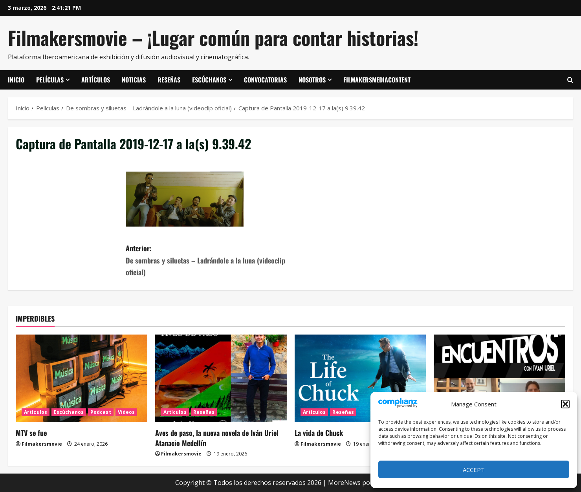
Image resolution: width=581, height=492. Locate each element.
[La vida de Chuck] (360, 378)
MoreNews (344, 482)
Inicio (16, 79)
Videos (126, 412)
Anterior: (208, 260)
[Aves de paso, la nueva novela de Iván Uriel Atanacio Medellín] (221, 378)
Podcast (100, 412)
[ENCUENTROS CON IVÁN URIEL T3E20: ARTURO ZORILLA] (499, 378)
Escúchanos (209, 79)
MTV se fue (31, 433)
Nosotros (312, 79)
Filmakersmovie (42, 444)
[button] (565, 404)
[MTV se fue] (81, 378)
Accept (474, 470)
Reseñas (169, 79)
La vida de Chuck (319, 433)
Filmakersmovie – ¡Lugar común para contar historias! (213, 37)
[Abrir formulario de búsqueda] (570, 80)
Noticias (134, 79)
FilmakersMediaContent (377, 79)
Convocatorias (265, 79)
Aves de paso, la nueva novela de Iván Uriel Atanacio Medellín (217, 438)
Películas (50, 79)
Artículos (95, 79)
